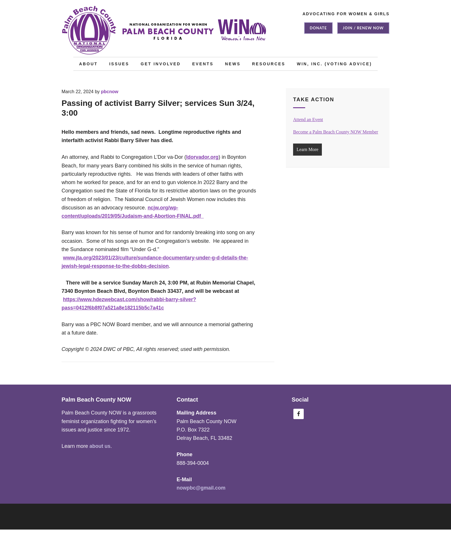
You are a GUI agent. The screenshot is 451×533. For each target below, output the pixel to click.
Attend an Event (308, 123)
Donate (318, 28)
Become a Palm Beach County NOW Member (335, 135)
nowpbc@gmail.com (202, 491)
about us (100, 449)
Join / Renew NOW (363, 28)
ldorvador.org (202, 160)
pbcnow (109, 95)
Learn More (307, 152)
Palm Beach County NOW (165, 33)
